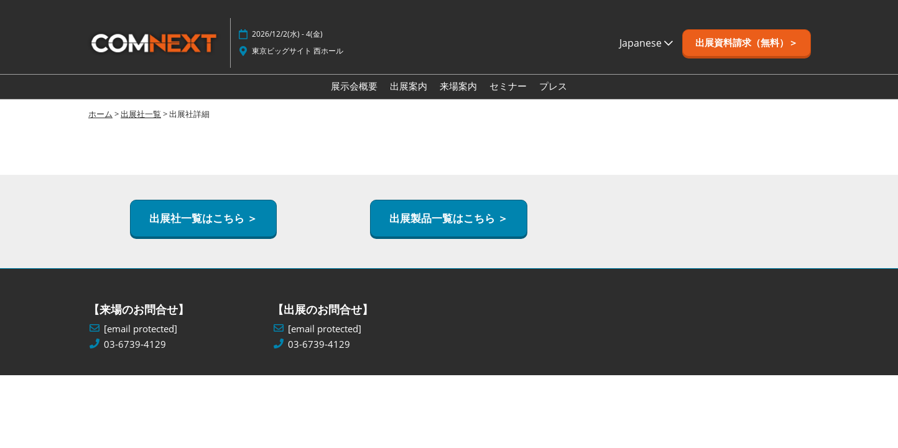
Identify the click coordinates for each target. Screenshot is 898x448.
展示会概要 (354, 86)
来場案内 (458, 86)
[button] (746, 43)
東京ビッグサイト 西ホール (297, 50)
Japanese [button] (646, 43)
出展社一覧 (141, 113)
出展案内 (408, 86)
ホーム (100, 113)
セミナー (508, 86)
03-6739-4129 (135, 344)
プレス (553, 86)
